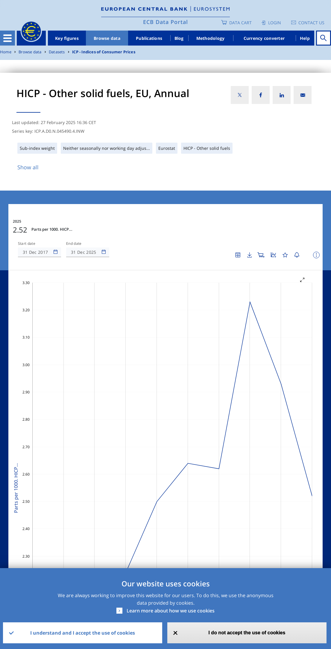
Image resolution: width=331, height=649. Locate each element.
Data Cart (240, 22)
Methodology (210, 38)
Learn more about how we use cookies (171, 610)
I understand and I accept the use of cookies (82, 633)
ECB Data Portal (165, 21)
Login (274, 22)
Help (305, 38)
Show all (28, 167)
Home (5, 52)
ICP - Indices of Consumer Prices (103, 52)
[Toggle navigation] (7, 38)
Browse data (107, 38)
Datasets (57, 52)
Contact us (311, 22)
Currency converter (264, 38)
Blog (179, 38)
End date (74, 243)
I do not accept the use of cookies (246, 632)
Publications (149, 38)
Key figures (67, 38)
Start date (26, 243)
